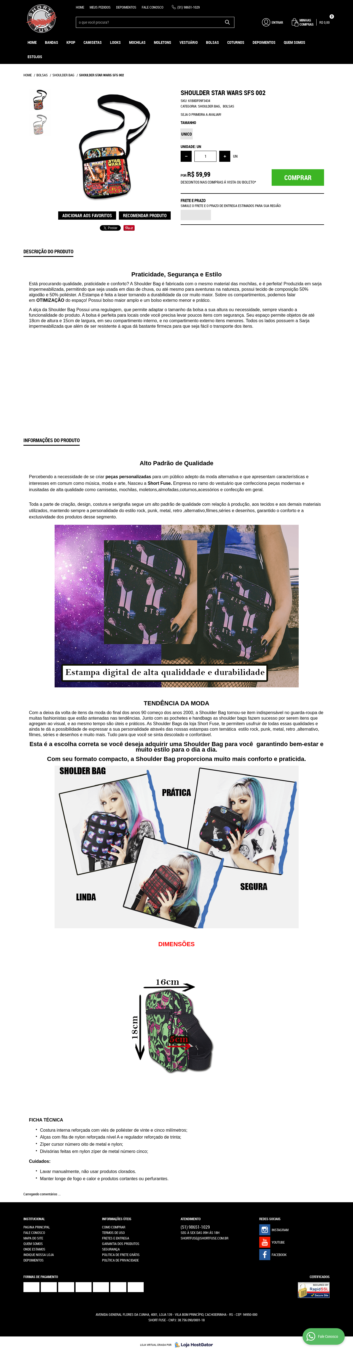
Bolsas (212, 42)
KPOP (70, 42)
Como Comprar (113, 1227)
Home (80, 7)
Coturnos (235, 42)
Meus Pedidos (100, 7)
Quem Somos (294, 42)
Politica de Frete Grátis (121, 1254)
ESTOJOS (35, 56)
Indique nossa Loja (38, 1254)
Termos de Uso (113, 1232)
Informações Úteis (116, 1218)
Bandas (51, 42)
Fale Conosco (152, 7)
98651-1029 (188, 7)
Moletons (162, 42)
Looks (115, 42)
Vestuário (189, 42)
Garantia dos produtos (120, 1243)
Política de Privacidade (120, 1260)
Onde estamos (34, 1249)
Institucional (34, 1218)
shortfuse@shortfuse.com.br (204, 1238)
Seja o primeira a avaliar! (201, 114)
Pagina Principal (36, 1227)
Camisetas (93, 42)
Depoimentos (126, 7)
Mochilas (137, 42)
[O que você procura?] (227, 22)
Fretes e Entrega (115, 1238)
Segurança (111, 1249)
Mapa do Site (33, 1238)
